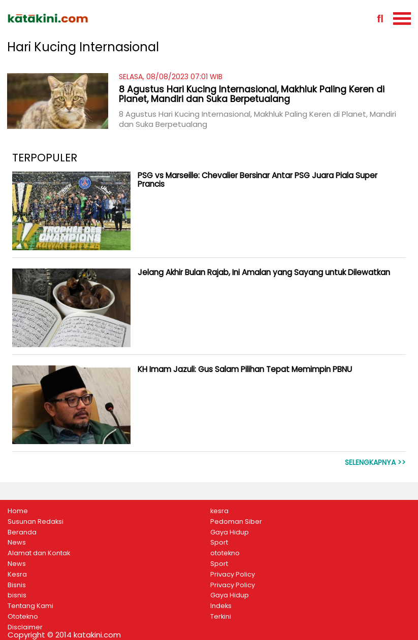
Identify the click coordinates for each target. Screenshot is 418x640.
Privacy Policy (232, 574)
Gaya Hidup (229, 532)
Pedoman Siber (236, 521)
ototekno (225, 553)
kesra (219, 511)
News (17, 542)
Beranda (22, 532)
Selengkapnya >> (375, 462)
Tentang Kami (30, 606)
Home (18, 511)
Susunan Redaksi (35, 521)
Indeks (221, 606)
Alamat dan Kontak (39, 553)
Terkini (220, 616)
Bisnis (17, 585)
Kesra (17, 574)
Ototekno (23, 616)
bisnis (17, 595)
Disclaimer (25, 627)
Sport (219, 542)
